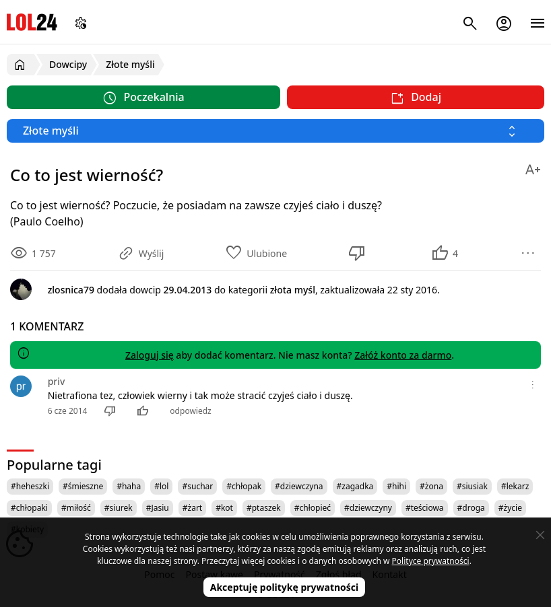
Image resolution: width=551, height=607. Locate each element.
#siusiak (472, 486)
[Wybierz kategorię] (275, 131)
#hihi (396, 486)
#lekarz (515, 486)
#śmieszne (83, 486)
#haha (129, 486)
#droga (471, 507)
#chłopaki (29, 507)
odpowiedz (190, 411)
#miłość (76, 507)
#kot (224, 507)
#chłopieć (312, 507)
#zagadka (355, 486)
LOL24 (32, 22)
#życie (510, 507)
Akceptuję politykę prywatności (284, 587)
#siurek (118, 507)
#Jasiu (157, 507)
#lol (161, 486)
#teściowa (425, 507)
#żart (192, 507)
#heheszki (30, 486)
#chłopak (243, 486)
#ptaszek (264, 507)
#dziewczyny (368, 507)
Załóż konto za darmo (402, 355)
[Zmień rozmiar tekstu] (533, 167)
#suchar (197, 486)
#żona (431, 486)
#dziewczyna (299, 486)
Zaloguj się (149, 355)
